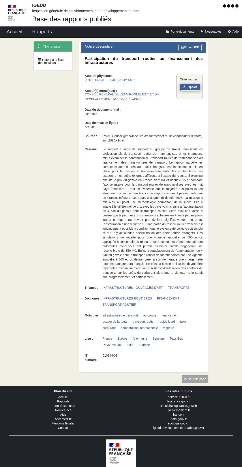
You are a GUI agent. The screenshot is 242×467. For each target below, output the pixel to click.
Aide (63, 414)
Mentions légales (63, 423)
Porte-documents (63, 405)
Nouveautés (63, 410)
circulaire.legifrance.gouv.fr (178, 405)
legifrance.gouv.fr (178, 401)
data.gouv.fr (179, 419)
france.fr (178, 414)
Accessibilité (63, 419)
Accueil (63, 397)
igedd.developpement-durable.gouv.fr (178, 428)
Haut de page (195, 379)
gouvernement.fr (178, 410)
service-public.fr (178, 397)
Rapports (63, 401)
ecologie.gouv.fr (178, 423)
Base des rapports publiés (71, 19)
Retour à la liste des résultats (51, 61)
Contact (63, 428)
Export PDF (190, 47)
